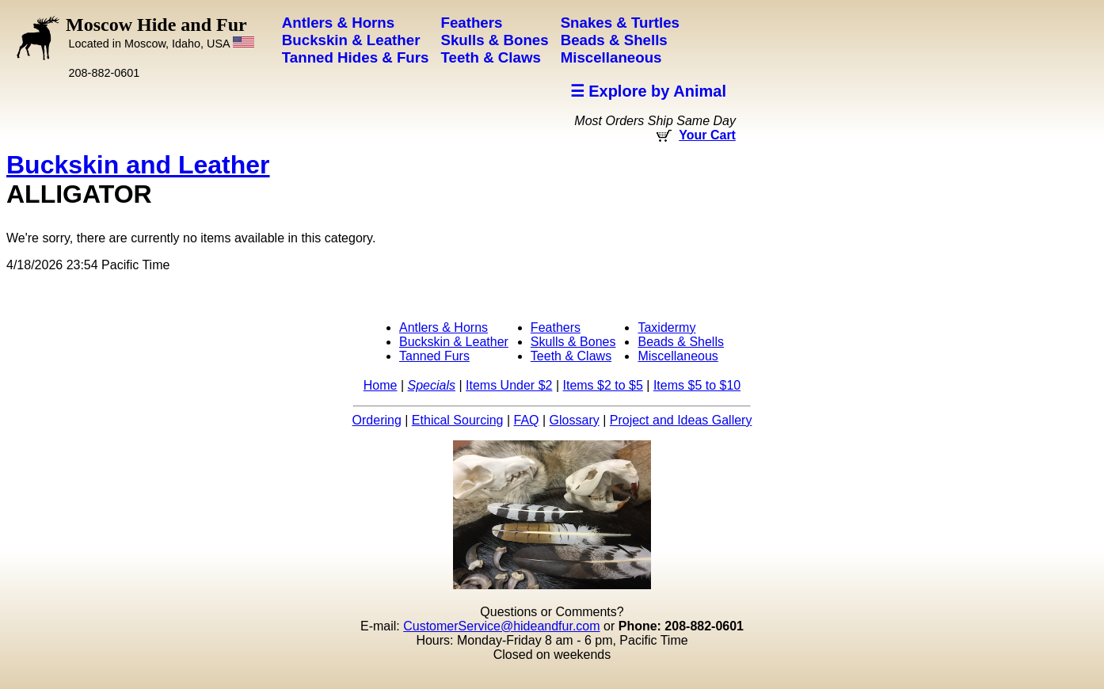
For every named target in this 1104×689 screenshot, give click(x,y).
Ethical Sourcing (458, 420)
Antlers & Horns (443, 327)
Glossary (575, 420)
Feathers (556, 327)
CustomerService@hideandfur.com (501, 626)
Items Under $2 (509, 385)
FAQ (526, 420)
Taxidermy (666, 327)
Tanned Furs (434, 356)
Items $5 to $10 (696, 385)
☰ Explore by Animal (648, 91)
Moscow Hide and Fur (160, 32)
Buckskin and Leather (138, 164)
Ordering (377, 420)
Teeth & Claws (571, 356)
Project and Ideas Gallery (681, 420)
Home (381, 385)
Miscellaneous (678, 356)
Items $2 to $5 (602, 385)
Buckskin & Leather (453, 341)
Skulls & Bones (573, 341)
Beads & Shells (681, 341)
